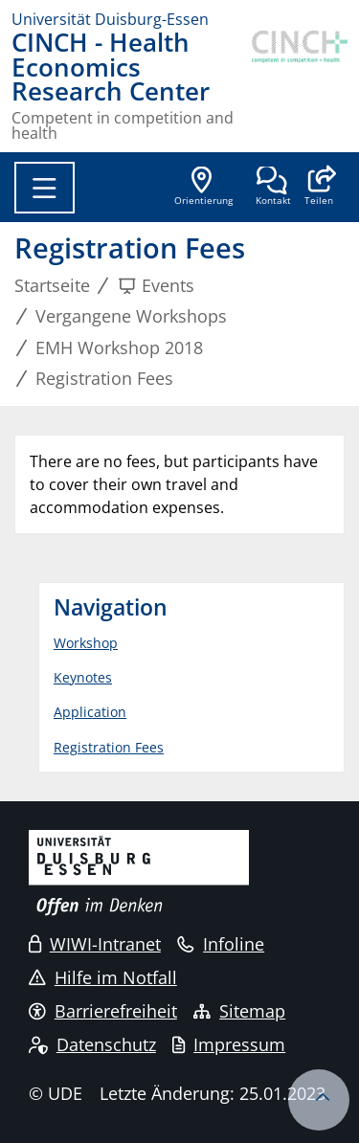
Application (90, 712)
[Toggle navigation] (44, 187)
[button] (318, 188)
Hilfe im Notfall (103, 977)
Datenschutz (92, 1044)
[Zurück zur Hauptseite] (300, 86)
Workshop (86, 643)
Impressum (228, 1044)
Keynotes (83, 677)
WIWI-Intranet (95, 943)
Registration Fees (109, 747)
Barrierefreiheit (103, 1010)
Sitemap (239, 1010)
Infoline (220, 943)
